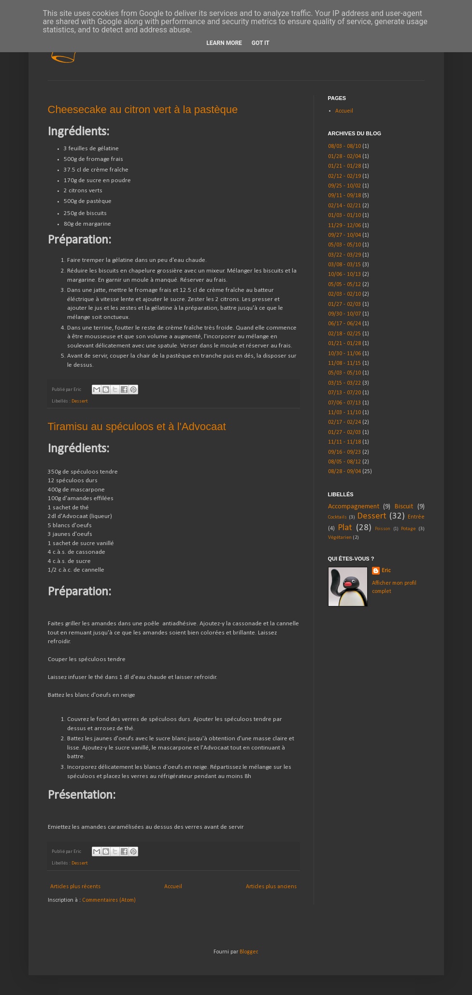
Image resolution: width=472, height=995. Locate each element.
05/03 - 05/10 (344, 245)
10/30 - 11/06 (344, 354)
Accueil (173, 887)
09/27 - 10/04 (344, 235)
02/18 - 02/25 (344, 334)
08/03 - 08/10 (344, 146)
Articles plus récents (75, 887)
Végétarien (340, 537)
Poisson (382, 529)
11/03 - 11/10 (344, 413)
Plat (345, 528)
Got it (261, 43)
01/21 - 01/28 (344, 166)
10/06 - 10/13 (344, 274)
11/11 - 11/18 (344, 442)
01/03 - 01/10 (344, 215)
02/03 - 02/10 (344, 294)
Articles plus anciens (271, 887)
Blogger (248, 952)
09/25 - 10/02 (344, 186)
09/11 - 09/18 (344, 196)
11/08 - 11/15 (344, 363)
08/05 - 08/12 (344, 462)
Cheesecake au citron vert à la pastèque (143, 109)
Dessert (80, 401)
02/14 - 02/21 (344, 206)
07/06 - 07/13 (344, 403)
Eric (386, 571)
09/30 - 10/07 (344, 314)
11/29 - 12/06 (344, 226)
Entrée (416, 517)
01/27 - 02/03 (344, 304)
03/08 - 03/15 (344, 265)
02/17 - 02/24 (344, 422)
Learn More (224, 43)
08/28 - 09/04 (344, 472)
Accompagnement (353, 506)
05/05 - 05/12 (344, 285)
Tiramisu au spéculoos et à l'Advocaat (137, 426)
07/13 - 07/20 (344, 393)
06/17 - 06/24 (344, 324)
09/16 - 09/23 (344, 452)
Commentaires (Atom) (109, 900)
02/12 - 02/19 (344, 176)
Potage (408, 529)
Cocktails (337, 517)
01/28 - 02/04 (344, 156)
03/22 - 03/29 (344, 255)
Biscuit (404, 506)
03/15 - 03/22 (344, 383)
